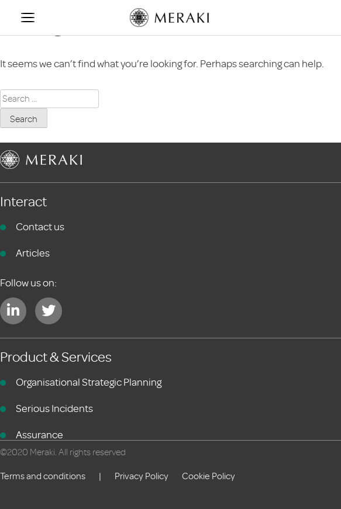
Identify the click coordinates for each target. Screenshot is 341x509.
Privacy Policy (141, 476)
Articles (33, 253)
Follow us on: (28, 283)
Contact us (40, 227)
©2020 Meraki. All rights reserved (63, 452)
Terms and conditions (42, 476)
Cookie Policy (208, 476)
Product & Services (56, 357)
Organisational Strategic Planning (88, 382)
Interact (23, 202)
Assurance (39, 435)
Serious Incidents (54, 408)
